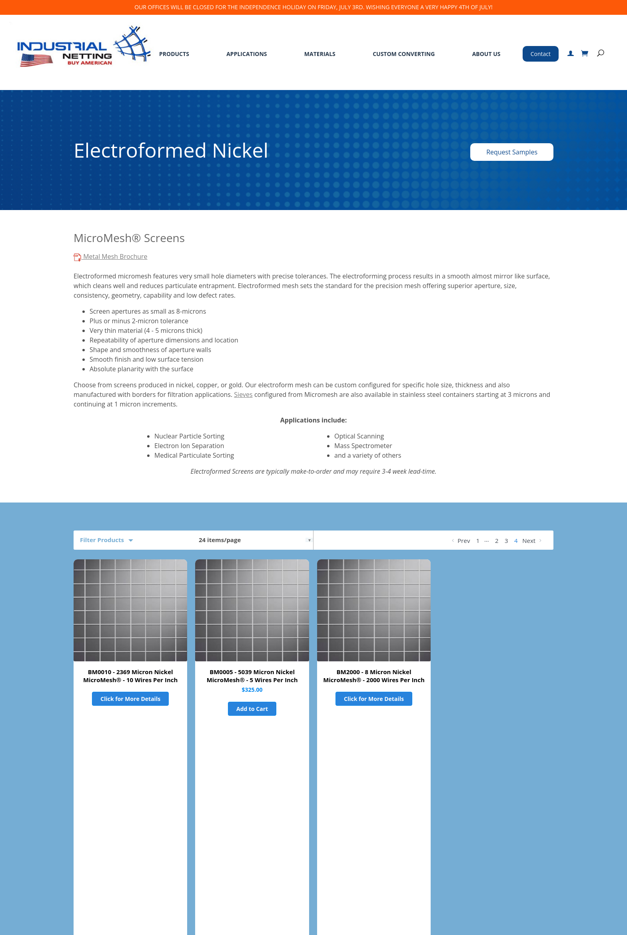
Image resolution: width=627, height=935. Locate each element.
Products (174, 54)
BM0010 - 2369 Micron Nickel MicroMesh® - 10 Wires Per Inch (130, 676)
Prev (460, 541)
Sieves (243, 394)
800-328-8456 (437, 828)
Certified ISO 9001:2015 (456, 895)
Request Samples (511, 152)
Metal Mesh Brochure (111, 256)
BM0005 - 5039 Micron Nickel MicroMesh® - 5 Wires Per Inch (252, 676)
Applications (246, 54)
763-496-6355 (457, 839)
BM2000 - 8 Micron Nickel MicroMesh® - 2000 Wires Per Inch (374, 676)
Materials (319, 54)
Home (22, 827)
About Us (486, 54)
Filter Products (102, 540)
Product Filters (102, 749)
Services (159, 827)
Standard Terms (235, 827)
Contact (541, 54)
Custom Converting (404, 54)
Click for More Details (130, 699)
